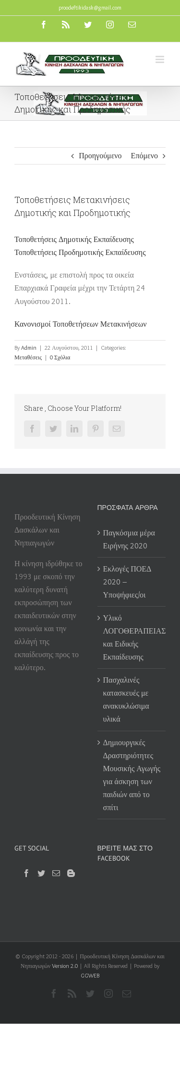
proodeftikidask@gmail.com (90, 7)
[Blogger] (71, 873)
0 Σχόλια (60, 357)
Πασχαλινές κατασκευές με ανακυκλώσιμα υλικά (126, 699)
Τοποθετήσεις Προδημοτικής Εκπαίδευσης (80, 252)
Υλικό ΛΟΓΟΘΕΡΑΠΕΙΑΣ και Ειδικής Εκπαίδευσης (132, 637)
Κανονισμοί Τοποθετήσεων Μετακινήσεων (80, 324)
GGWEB (90, 975)
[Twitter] (41, 873)
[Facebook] (26, 873)
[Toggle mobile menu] (161, 59)
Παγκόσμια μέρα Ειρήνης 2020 (129, 539)
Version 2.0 (65, 965)
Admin (28, 347)
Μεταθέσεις (28, 357)
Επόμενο (144, 155)
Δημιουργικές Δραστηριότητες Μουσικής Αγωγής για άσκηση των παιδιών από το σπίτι (132, 775)
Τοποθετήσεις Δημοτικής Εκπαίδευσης (74, 239)
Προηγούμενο (100, 155)
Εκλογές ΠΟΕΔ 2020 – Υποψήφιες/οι (127, 581)
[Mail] (56, 873)
